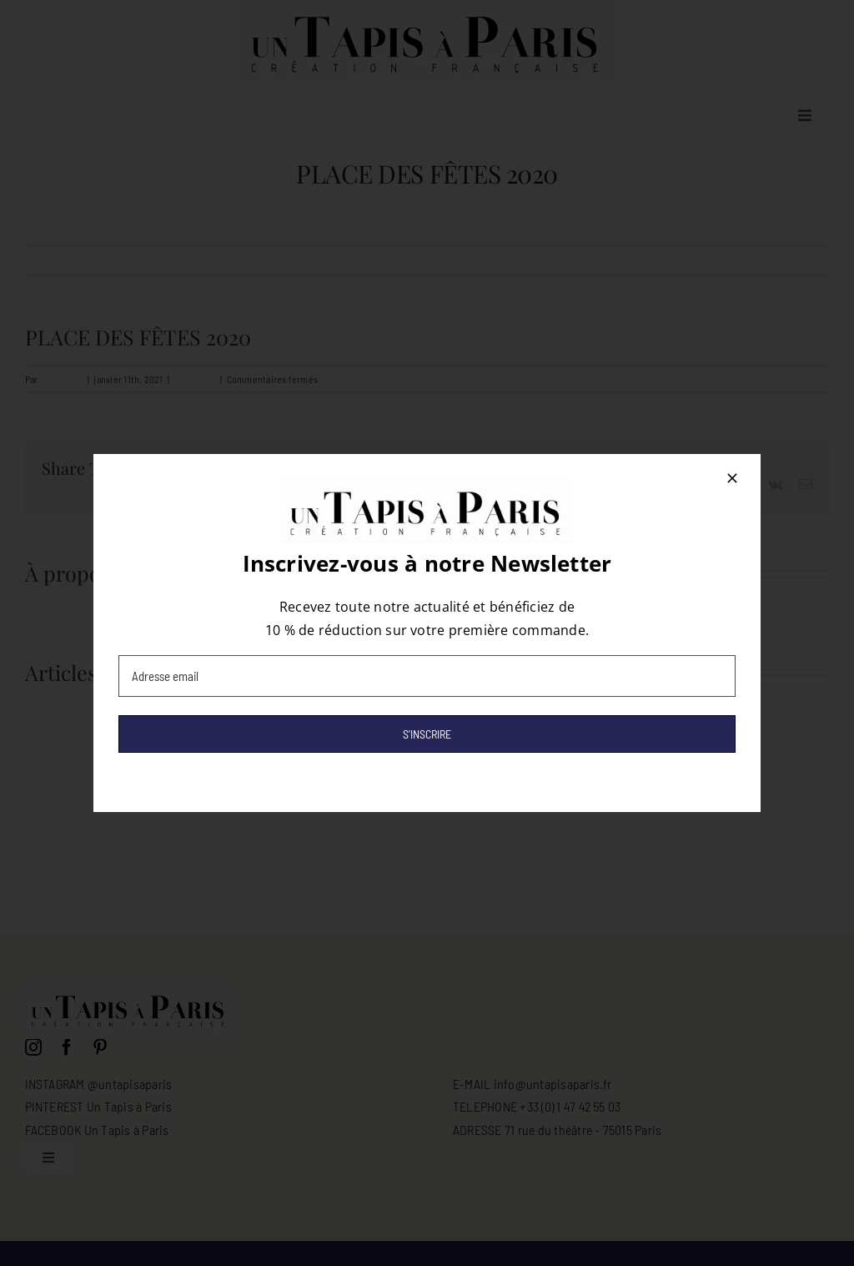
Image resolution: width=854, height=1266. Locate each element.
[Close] (732, 478)
